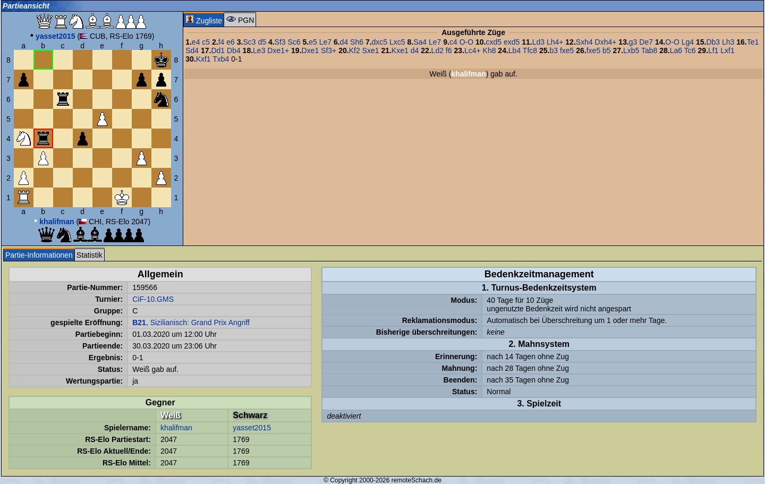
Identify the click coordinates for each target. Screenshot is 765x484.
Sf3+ (328, 50)
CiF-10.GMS (153, 299)
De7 (646, 42)
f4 (221, 42)
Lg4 (688, 42)
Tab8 (649, 50)
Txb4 (220, 59)
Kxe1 (400, 50)
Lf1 (713, 50)
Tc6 (690, 50)
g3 (633, 42)
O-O (466, 42)
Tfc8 (530, 50)
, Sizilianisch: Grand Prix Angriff (191, 322)
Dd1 (218, 50)
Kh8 (489, 50)
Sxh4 (584, 42)
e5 (313, 42)
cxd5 (494, 42)
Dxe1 (310, 50)
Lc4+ (472, 50)
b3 (553, 50)
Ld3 (538, 42)
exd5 (512, 42)
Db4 (234, 50)
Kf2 (354, 50)
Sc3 (249, 42)
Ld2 (437, 50)
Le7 (325, 42)
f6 (449, 50)
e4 (196, 42)
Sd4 (192, 50)
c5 (206, 42)
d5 (262, 42)
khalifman (176, 427)
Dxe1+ (278, 50)
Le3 (259, 50)
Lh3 (728, 42)
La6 (676, 50)
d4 (344, 42)
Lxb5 (631, 50)
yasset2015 (252, 427)
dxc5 (380, 42)
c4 (453, 42)
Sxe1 (370, 50)
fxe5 (567, 50)
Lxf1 (727, 50)
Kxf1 (203, 59)
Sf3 (280, 42)
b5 (606, 50)
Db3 (713, 42)
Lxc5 (397, 42)
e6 (230, 42)
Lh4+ (555, 42)
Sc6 (294, 42)
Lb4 (514, 50)
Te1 (753, 42)
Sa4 (420, 42)
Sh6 (356, 42)
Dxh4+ (606, 42)
